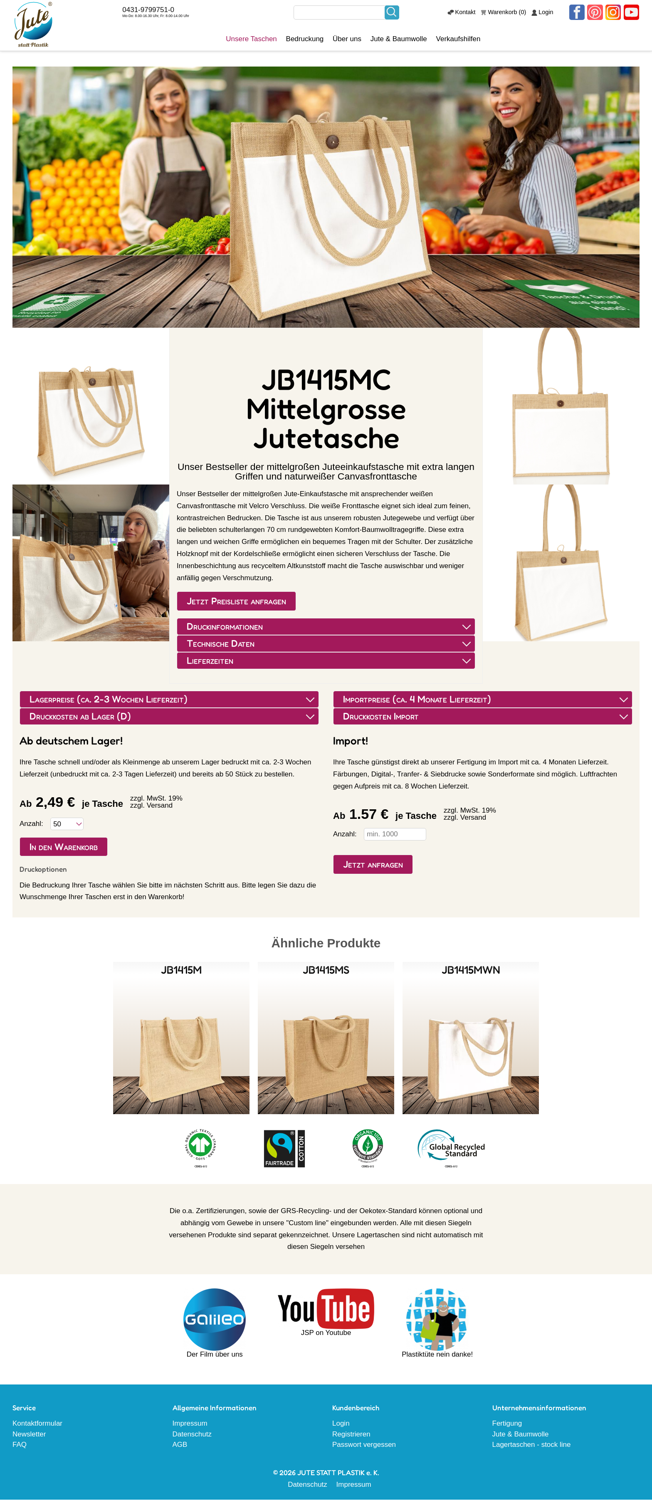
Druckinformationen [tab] (329, 630)
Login (548, 13)
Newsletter (29, 1437)
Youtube (631, 13)
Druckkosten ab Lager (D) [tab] (173, 720)
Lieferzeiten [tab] (329, 664)
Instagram (614, 13)
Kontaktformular (37, 1427)
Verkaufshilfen (461, 44)
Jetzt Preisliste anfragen (236, 604)
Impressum (190, 1427)
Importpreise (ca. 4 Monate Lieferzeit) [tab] (486, 703)
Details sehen (181, 1041)
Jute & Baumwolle (401, 44)
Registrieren (351, 1437)
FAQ (19, 1448)
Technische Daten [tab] (329, 647)
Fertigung (507, 1427)
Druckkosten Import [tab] (486, 720)
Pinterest (596, 13)
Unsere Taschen (254, 44)
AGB (180, 1448)
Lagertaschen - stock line (531, 1448)
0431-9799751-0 (153, 11)
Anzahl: (31, 827)
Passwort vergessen (364, 1448)
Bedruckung (308, 44)
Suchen (395, 14)
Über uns (350, 44)
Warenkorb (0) (509, 13)
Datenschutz (192, 1437)
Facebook (578, 13)
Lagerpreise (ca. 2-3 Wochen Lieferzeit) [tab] (173, 703)
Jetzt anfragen (373, 867)
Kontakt (467, 13)
